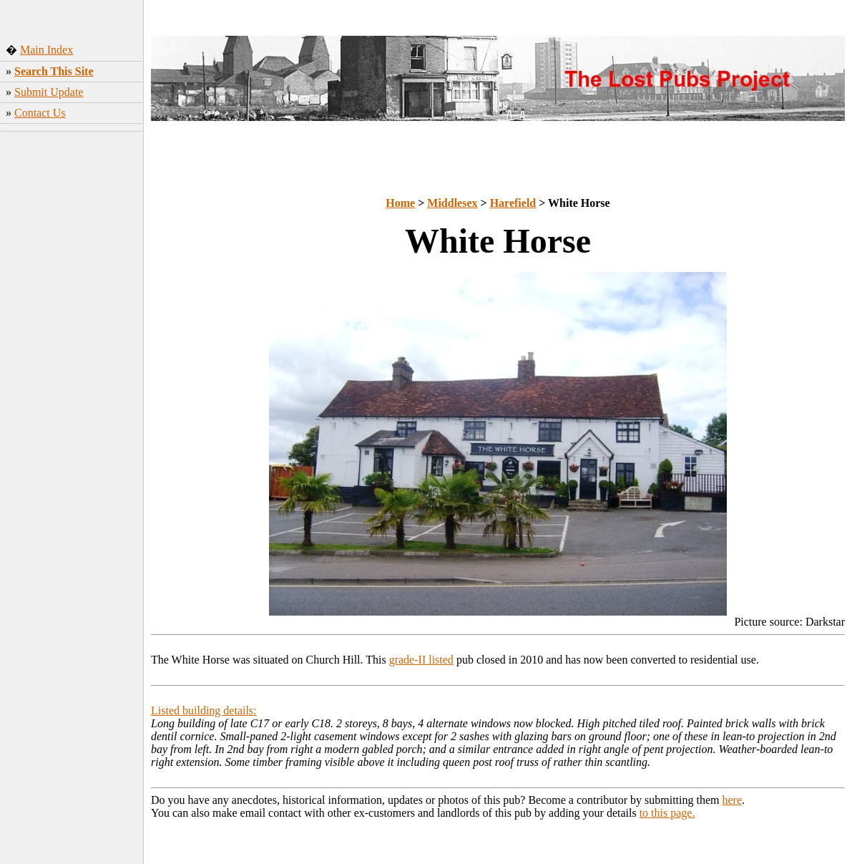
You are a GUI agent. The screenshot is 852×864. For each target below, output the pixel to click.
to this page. (667, 813)
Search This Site (54, 71)
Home (400, 203)
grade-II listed (421, 660)
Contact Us (40, 113)
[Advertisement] (72, 361)
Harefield (513, 203)
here (733, 800)
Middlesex (452, 203)
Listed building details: (204, 710)
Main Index (46, 50)
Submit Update (48, 92)
